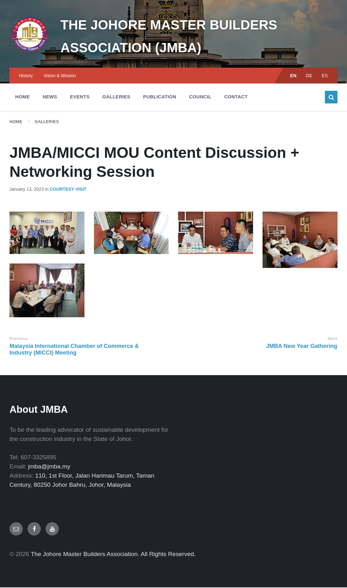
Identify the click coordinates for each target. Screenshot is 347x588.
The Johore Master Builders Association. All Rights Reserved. (113, 554)
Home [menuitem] (22, 97)
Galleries (47, 122)
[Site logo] (26, 50)
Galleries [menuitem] (116, 97)
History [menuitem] (26, 76)
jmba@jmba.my (49, 467)
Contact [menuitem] (236, 97)
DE (309, 76)
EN (293, 76)
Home (15, 122)
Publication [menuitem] (160, 97)
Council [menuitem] (200, 97)
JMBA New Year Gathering (301, 347)
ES (325, 76)
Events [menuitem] (80, 97)
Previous (18, 339)
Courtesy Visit (68, 189)
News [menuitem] (50, 97)
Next (332, 339)
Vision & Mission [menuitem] (59, 76)
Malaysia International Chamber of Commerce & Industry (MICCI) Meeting (74, 350)
